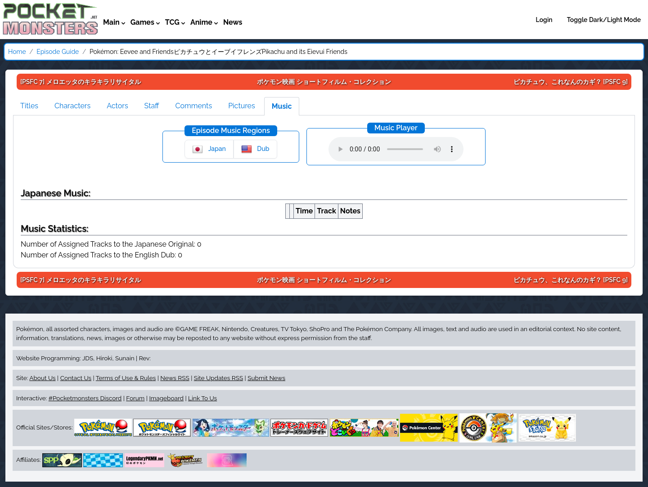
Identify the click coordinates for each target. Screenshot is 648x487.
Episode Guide (57, 51)
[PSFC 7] (80, 81)
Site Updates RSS (218, 377)
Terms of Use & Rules (126, 377)
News (233, 22)
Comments (194, 106)
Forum (135, 398)
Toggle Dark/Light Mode (604, 19)
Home (17, 51)
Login (544, 19)
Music (282, 106)
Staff (151, 106)
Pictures (241, 106)
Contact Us (75, 377)
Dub (255, 149)
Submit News (266, 377)
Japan (208, 149)
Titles (29, 106)
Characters (72, 106)
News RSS (174, 377)
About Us (42, 377)
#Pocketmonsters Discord (85, 398)
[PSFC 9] (570, 81)
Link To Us (202, 398)
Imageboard (166, 398)
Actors (117, 106)
